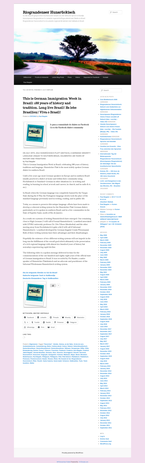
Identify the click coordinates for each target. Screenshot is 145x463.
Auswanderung (41, 346)
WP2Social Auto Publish (64, 462)
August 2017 (104, 336)
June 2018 (104, 326)
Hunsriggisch (68, 352)
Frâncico (48, 350)
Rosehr (39, 361)
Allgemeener (33, 344)
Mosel (78, 354)
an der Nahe (69, 344)
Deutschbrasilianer (29, 348)
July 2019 (103, 299)
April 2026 (103, 238)
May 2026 (103, 235)
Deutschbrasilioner (57, 348)
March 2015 (104, 363)
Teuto (81, 361)
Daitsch (70, 346)
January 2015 (105, 368)
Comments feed (106, 441)
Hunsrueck (36, 354)
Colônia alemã (56, 346)
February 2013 (105, 408)
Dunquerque (75, 348)
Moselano (83, 354)
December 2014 (105, 371)
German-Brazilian (39, 352)
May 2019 (103, 304)
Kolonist (60, 354)
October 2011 (105, 425)
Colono (64, 346)
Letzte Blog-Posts (58, 77)
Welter (32, 363)
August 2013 (104, 403)
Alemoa (61, 344)
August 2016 (104, 349)
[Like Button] (53, 285)
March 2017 (104, 344)
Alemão (55, 344)
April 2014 (103, 386)
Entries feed (104, 439)
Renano (50, 359)
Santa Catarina (48, 361)
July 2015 (103, 361)
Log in (102, 436)
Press (70, 77)
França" (41, 350)
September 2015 (106, 356)
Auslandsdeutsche (29, 346)
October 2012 (105, 413)
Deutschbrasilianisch (43, 348)
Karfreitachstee (105, 136)
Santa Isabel (58, 361)
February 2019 (105, 312)
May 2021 (103, 272)
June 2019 (104, 302)
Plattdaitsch (76, 357)
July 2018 (103, 324)
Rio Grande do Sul (65, 359)
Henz (54, 352)
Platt (59, 357)
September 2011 (106, 428)
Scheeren (66, 361)
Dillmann (68, 348)
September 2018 (106, 319)
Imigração (44, 354)
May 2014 (103, 383)
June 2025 (104, 255)
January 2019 (105, 314)
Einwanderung (28, 350)
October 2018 (105, 317)
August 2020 (104, 275)
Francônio (54, 350)
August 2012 (104, 415)
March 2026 (104, 240)
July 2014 (103, 378)
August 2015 (104, 358)
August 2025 (104, 250)
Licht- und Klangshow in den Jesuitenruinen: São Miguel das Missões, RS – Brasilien (110, 183)
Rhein (56, 359)
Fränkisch (62, 350)
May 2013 (103, 405)
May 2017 (103, 341)
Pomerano (26, 359)
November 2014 (105, 373)
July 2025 (103, 252)
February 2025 (105, 262)
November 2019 (105, 289)
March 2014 (104, 388)
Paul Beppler (27, 82)
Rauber (44, 359)
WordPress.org (105, 444)
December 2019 (105, 287)
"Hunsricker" (48, 344)
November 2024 (105, 270)
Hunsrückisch (27, 354)
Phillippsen (54, 357)
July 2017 (103, 339)
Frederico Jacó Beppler (74, 350)
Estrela (35, 350)
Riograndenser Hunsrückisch (49, 12)
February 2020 (105, 282)
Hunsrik (76, 352)
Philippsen (45, 357)
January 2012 (105, 420)
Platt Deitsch (66, 357)
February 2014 (105, 391)
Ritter (35, 361)
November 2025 (105, 247)
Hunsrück (82, 352)
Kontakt (105, 77)
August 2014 (104, 376)
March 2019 (104, 309)
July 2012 (103, 418)
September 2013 (106, 400)
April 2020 (103, 277)
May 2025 (103, 257)
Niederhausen (27, 357)
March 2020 (104, 279)
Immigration (52, 354)
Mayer (73, 354)
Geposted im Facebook (91, 77)
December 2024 (105, 267)
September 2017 (106, 334)
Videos (77, 77)
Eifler (87, 348)
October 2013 (105, 398)
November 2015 (105, 351)
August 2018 (104, 321)
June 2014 (104, 381)
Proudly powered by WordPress (72, 453)
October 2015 (105, 354)
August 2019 (104, 297)
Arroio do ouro (79, 344)
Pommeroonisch (35, 359)
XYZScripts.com (83, 462)
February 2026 (105, 242)
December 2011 (105, 423)
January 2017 (105, 346)
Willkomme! (27, 77)
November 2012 (105, 410)
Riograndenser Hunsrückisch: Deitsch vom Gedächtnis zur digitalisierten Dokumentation (111, 107)
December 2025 (105, 245)
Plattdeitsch (84, 357)
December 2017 (105, 329)
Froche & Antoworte (41, 77)
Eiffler (82, 348)
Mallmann (67, 354)
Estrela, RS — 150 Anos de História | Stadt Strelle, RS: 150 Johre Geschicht (109, 173)
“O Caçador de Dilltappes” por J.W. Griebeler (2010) (111, 224)
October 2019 (105, 292)
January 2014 (105, 393)
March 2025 (104, 260)
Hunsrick (60, 352)
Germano (49, 352)
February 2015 (105, 366)
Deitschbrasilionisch (80, 346)
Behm (49, 346)
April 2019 (103, 307)
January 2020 (105, 284)
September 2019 (106, 294)
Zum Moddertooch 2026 (108, 99)
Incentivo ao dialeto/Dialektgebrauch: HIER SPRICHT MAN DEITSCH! (111, 216)
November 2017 (105, 331)
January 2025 (105, 265)
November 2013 (105, 396)
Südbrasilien (74, 361)
